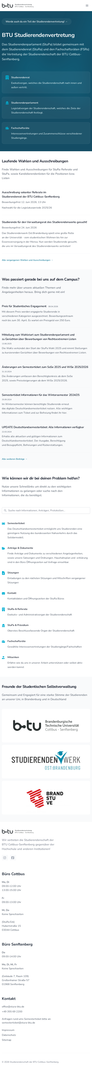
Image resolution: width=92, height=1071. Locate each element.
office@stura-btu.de (13, 1006)
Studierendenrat (20, 77)
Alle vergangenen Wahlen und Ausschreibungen (27, 260)
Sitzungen (13, 572)
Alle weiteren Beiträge (14, 459)
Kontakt (11, 593)
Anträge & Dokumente (20, 548)
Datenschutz (9, 1035)
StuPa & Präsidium (18, 625)
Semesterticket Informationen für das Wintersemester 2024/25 (40, 395)
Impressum (8, 1030)
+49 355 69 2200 (12, 1011)
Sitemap (6, 1040)
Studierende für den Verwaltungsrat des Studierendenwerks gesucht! (44, 222)
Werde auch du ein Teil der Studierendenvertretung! (37, 21)
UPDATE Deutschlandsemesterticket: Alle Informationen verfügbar (43, 427)
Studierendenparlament (24, 102)
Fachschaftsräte (20, 128)
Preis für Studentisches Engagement (24, 306)
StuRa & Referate (17, 609)
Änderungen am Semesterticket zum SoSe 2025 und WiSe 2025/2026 (45, 367)
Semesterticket (16, 523)
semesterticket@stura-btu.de (18, 1022)
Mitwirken (13, 657)
